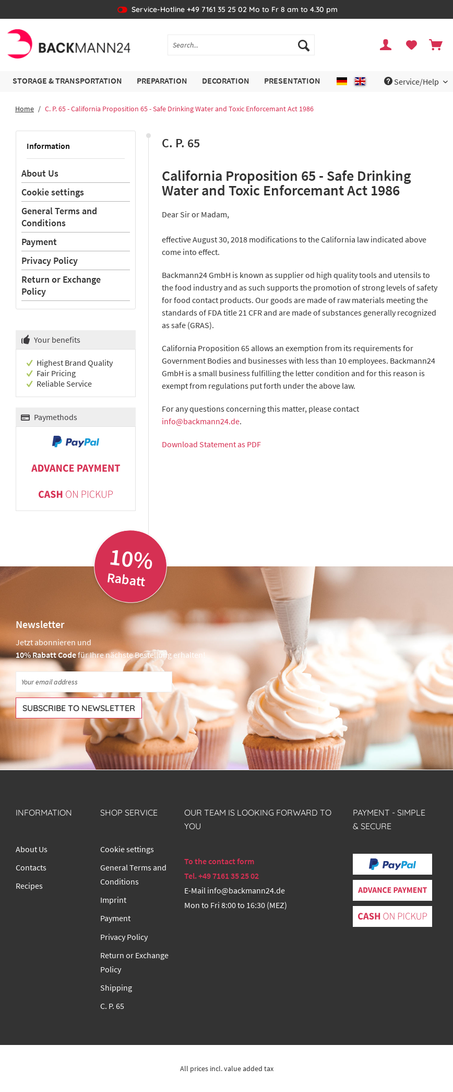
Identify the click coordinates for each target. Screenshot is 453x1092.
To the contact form (219, 861)
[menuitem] (241, 49)
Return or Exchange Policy (61, 285)
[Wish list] (411, 44)
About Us (39, 173)
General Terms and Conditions (59, 217)
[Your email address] (94, 681)
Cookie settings (52, 192)
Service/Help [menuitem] (412, 81)
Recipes (29, 885)
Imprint (113, 899)
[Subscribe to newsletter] (79, 708)
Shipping (116, 987)
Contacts (31, 867)
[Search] (304, 44)
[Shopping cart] (436, 44)
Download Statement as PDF (211, 444)
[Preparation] (162, 81)
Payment (39, 242)
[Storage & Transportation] (67, 81)
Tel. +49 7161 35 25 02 (221, 875)
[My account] (386, 44)
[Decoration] (226, 81)
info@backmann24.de (201, 421)
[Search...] (241, 44)
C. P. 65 (112, 1006)
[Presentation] (292, 81)
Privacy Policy (49, 260)
